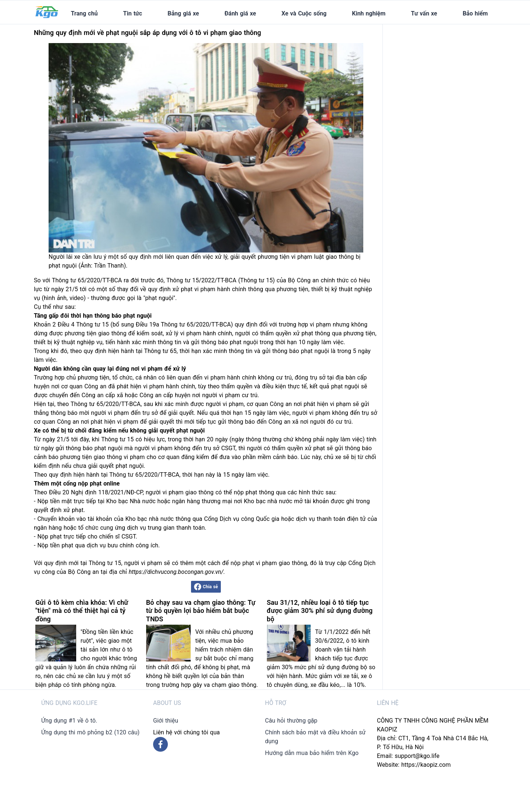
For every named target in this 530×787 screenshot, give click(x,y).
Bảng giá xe (183, 13)
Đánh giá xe (240, 13)
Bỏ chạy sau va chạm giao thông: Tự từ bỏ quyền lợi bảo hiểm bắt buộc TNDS (200, 611)
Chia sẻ (206, 586)
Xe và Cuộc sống (304, 13)
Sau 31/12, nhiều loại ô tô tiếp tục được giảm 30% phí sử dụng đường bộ (319, 611)
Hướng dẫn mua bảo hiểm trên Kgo (311, 752)
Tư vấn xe (424, 13)
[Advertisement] (445, 70)
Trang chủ (84, 13)
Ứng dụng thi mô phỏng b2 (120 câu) (90, 732)
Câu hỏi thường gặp (291, 720)
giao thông (112, 333)
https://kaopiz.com (426, 764)
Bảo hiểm (475, 13)
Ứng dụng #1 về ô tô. (69, 720)
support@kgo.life (417, 755)
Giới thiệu (165, 720)
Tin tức (132, 13)
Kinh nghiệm (368, 13)
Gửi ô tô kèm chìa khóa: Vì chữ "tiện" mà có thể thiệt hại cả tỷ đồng (81, 611)
